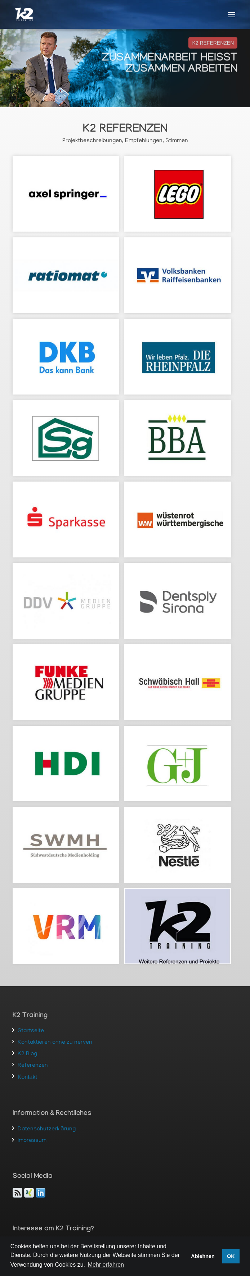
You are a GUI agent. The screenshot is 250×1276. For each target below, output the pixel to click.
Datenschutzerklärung (47, 1129)
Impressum (32, 1141)
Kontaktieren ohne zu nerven (55, 1042)
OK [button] (231, 1256)
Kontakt (27, 1077)
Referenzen (33, 1065)
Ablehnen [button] (203, 1256)
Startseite (31, 1031)
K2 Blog (27, 1054)
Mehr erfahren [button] (106, 1265)
